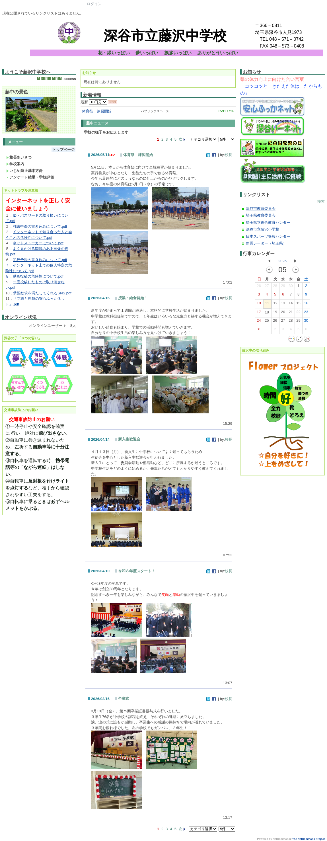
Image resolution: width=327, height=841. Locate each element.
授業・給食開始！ (133, 298)
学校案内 (15, 164)
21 (291, 313)
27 (267, 287)
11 (267, 304)
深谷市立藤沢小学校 (262, 229)
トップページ (63, 149)
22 (298, 313)
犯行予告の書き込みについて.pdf (40, 260)
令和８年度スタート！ (136, 571)
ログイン (94, 4)
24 (259, 321)
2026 (282, 261)
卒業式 (123, 698)
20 (283, 313)
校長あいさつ (19, 157)
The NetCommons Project (308, 839)
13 (283, 304)
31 (259, 330)
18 (267, 313)
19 (275, 313)
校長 (228, 155)
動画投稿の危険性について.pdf (38, 276)
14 (291, 304)
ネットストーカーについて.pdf (38, 243)
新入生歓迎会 (129, 439)
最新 (94, 102)
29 (283, 287)
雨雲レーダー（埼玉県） (266, 243)
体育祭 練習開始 (97, 111)
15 (298, 304)
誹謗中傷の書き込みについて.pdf (40, 226)
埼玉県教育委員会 (260, 215)
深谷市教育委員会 (260, 208)
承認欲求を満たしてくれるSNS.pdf (42, 293)
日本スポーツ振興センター (268, 236)
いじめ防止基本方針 (24, 171)
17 (259, 313)
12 (275, 304)
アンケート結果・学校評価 (30, 177)
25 (267, 321)
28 (275, 287)
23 (306, 313)
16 (306, 304)
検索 (321, 201)
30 (291, 287)
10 (259, 304)
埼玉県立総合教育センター (268, 222)
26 (259, 287)
